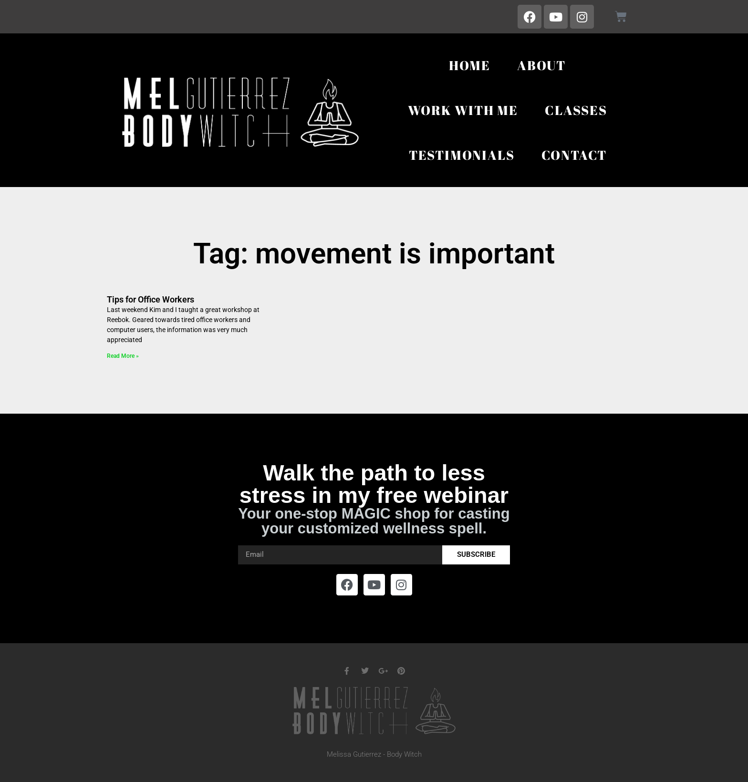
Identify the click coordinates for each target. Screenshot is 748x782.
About (541, 65)
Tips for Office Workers (150, 299)
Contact (574, 155)
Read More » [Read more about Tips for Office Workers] (123, 356)
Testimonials (462, 155)
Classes (576, 110)
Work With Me (463, 110)
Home (469, 65)
